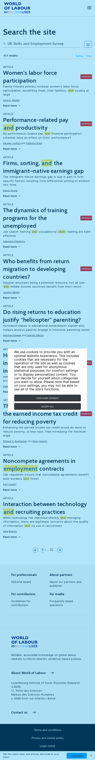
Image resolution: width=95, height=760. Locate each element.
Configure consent (47, 398)
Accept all (47, 406)
